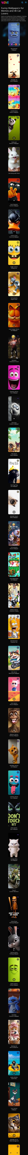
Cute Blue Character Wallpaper (14, 1015)
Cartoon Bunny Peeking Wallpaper (14, 953)
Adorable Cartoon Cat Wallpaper (14, 766)
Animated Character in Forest (14, 361)
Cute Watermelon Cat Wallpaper (14, 579)
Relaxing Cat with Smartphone (14, 1046)
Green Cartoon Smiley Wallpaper (14, 984)
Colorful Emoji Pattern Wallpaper (14, 111)
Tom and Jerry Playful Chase (14, 298)
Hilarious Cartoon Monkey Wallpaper (14, 735)
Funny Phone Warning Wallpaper (14, 922)
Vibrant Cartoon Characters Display (14, 610)
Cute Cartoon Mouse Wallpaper (14, 703)
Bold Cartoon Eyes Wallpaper (14, 828)
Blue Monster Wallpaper (14, 49)
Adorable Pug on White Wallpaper (14, 516)
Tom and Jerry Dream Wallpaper (14, 548)
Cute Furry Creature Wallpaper (14, 423)
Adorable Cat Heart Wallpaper (14, 80)
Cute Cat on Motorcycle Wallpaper (14, 672)
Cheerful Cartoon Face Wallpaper (14, 392)
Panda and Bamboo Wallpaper (14, 142)
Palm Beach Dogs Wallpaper (14, 454)
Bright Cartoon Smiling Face (14, 267)
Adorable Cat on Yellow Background (14, 1140)
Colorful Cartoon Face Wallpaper (14, 797)
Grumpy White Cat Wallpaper (14, 859)
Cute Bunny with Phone (14, 173)
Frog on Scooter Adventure (14, 890)
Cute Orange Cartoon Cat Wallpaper (14, 329)
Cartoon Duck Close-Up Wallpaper (14, 236)
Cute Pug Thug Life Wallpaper (14, 485)
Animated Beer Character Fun (14, 641)
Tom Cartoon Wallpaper (14, 1109)
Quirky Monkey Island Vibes (14, 1077)
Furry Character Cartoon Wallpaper (14, 205)
